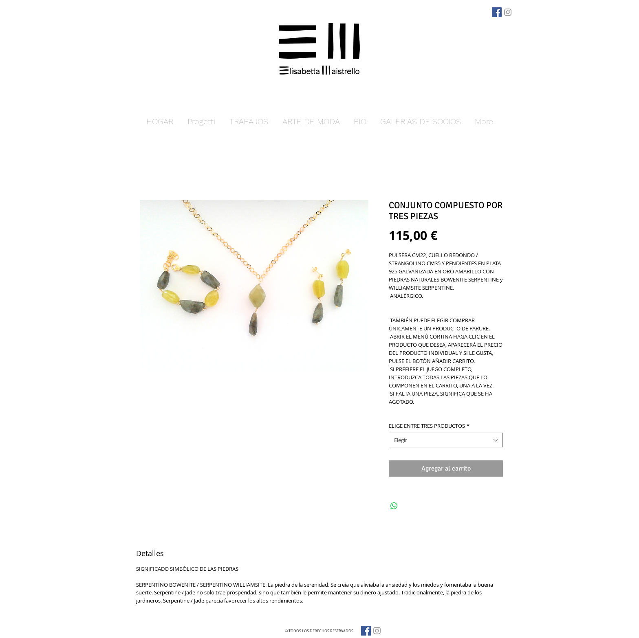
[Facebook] (497, 12)
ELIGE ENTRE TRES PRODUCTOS (429, 425)
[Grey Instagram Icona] (508, 12)
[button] (248, 121)
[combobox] (446, 440)
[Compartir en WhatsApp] (394, 506)
